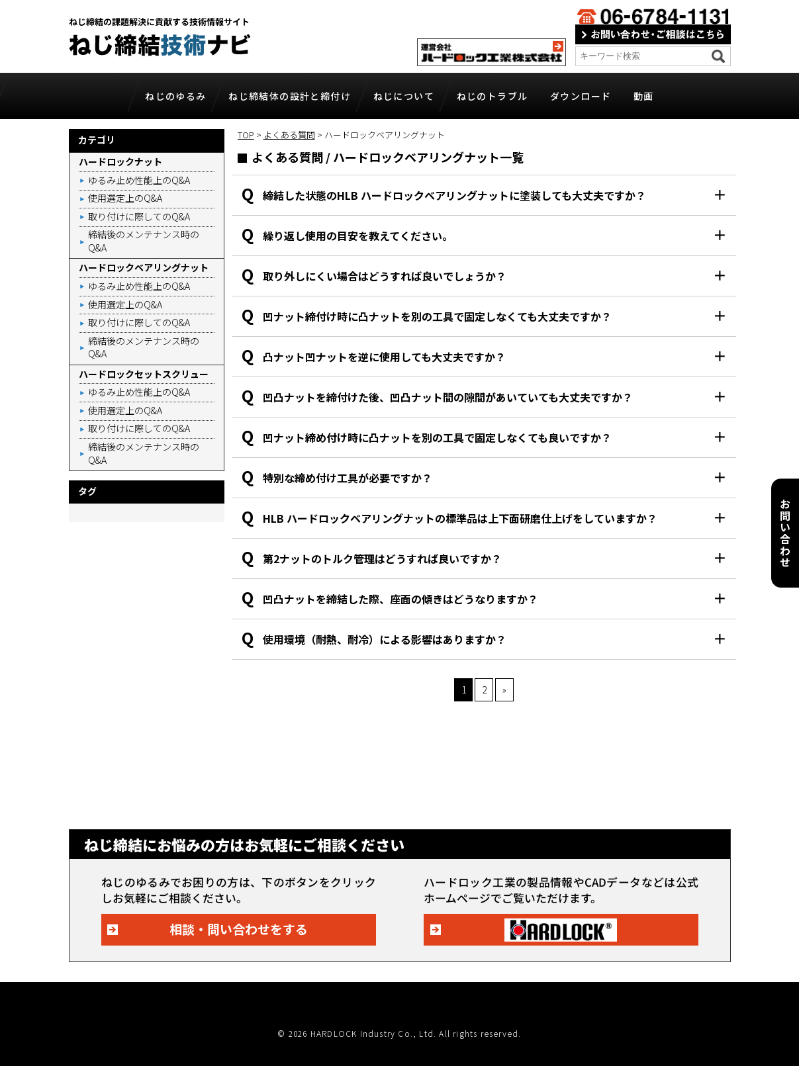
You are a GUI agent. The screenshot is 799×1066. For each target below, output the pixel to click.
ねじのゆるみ (175, 96)
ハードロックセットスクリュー (144, 373)
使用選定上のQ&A (125, 197)
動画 (644, 96)
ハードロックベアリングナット (144, 267)
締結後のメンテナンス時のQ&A (143, 241)
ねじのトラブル (492, 96)
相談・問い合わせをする (238, 929)
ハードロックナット (120, 161)
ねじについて (403, 96)
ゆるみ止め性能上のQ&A (139, 180)
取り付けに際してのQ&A (139, 216)
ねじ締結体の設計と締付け (289, 96)
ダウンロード (580, 96)
